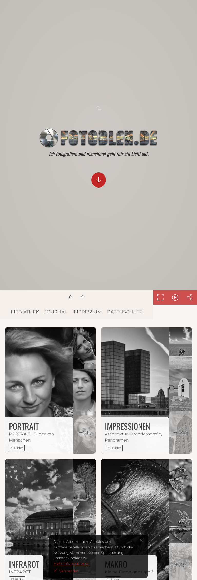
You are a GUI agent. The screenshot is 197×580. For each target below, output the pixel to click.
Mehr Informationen (71, 563)
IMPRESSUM (87, 312)
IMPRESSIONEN (127, 426)
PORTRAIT (24, 426)
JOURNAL (55, 312)
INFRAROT (24, 564)
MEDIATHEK (25, 312)
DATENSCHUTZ (124, 312)
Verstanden (68, 571)
